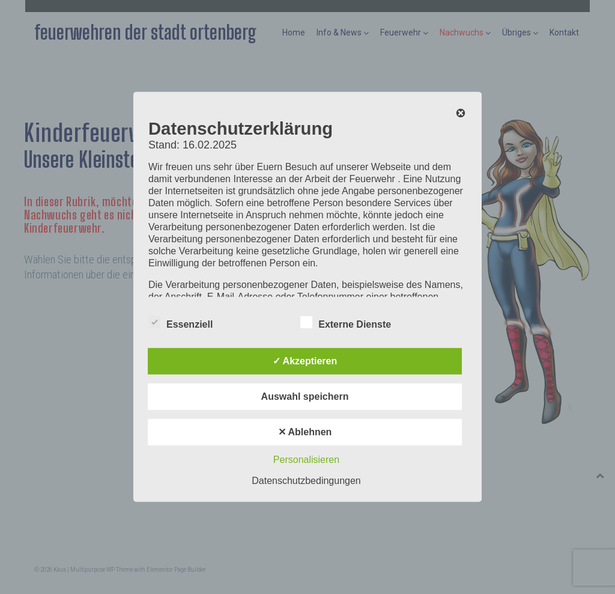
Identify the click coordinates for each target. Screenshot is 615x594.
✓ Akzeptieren (305, 361)
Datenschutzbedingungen (306, 481)
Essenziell (180, 322)
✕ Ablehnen (305, 432)
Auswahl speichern (305, 396)
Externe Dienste (345, 322)
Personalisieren (306, 460)
